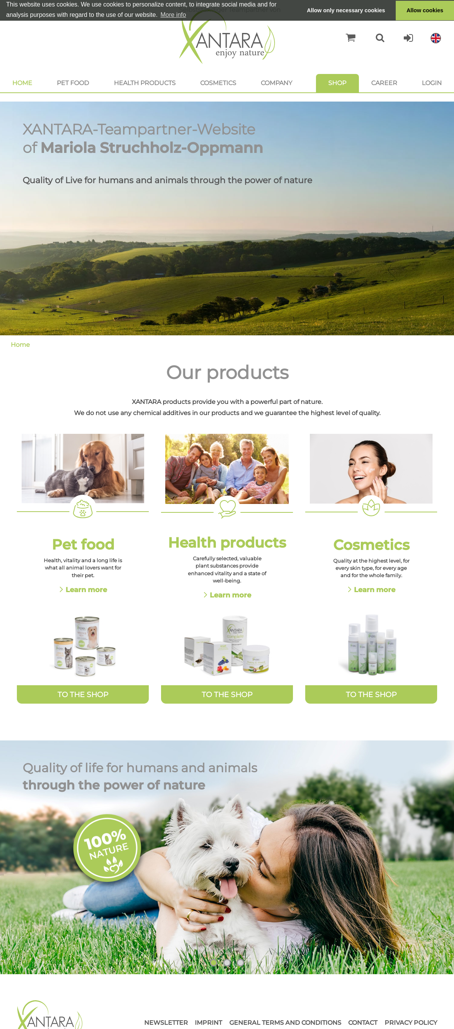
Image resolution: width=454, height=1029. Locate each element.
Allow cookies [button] (424, 10)
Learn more (86, 590)
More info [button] (173, 14)
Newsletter (166, 1022)
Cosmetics (218, 83)
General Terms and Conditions (285, 1022)
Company (276, 83)
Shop (337, 83)
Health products (145, 83)
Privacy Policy (411, 1022)
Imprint (208, 1022)
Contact (362, 1022)
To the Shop (83, 694)
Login (432, 83)
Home (22, 83)
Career (384, 83)
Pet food (73, 83)
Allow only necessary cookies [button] (346, 10)
